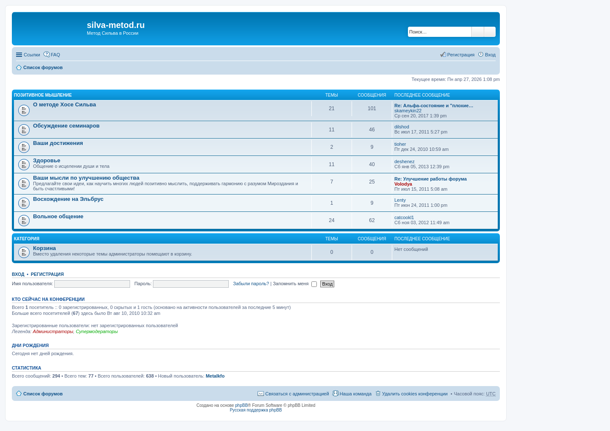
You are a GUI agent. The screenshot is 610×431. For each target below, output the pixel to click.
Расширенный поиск (490, 32)
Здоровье (46, 160)
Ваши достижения (58, 143)
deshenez (404, 161)
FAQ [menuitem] (55, 54)
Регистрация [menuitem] (460, 54)
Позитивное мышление (43, 95)
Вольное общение (58, 216)
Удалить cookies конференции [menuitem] (415, 393)
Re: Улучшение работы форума (430, 178)
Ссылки (32, 54)
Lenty (400, 200)
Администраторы (53, 331)
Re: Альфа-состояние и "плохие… (433, 105)
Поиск (477, 32)
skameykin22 (407, 110)
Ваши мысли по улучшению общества (86, 178)
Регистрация (47, 274)
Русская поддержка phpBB (256, 410)
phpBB (241, 405)
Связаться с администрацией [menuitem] (297, 393)
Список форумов (43, 67)
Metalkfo (215, 375)
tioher (400, 144)
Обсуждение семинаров (66, 125)
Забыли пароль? (251, 283)
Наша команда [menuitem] (356, 393)
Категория (26, 238)
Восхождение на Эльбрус (68, 199)
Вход (18, 274)
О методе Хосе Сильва (64, 104)
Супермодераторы (97, 331)
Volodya (403, 183)
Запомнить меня (295, 283)
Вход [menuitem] (490, 54)
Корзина (44, 248)
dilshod (401, 126)
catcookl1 (404, 217)
